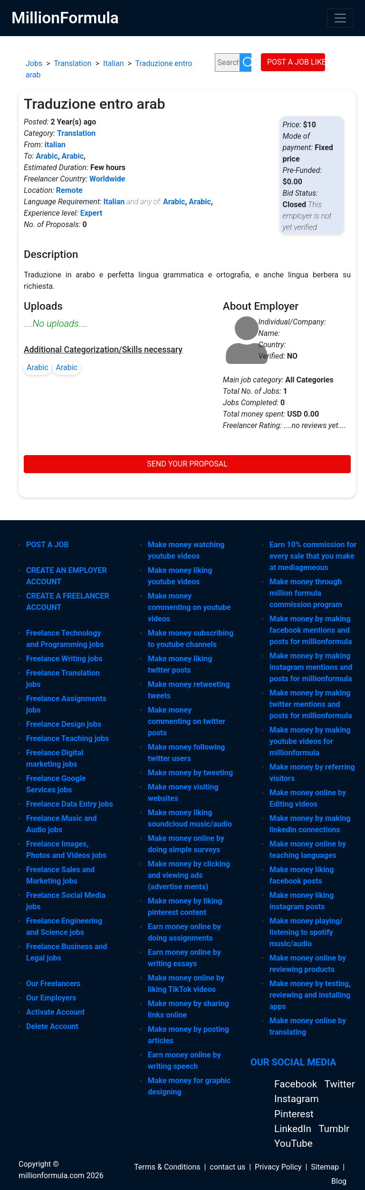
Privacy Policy (278, 1166)
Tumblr (333, 1128)
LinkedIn (294, 1128)
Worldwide (107, 178)
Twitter (339, 1084)
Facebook (296, 1084)
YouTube (293, 1143)
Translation (73, 63)
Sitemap (325, 1166)
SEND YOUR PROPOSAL (187, 463)
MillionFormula (65, 18)
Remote (69, 190)
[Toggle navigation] (340, 18)
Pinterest (294, 1114)
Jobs (34, 63)
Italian (113, 63)
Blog (338, 1181)
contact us (227, 1166)
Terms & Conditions (167, 1166)
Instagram (296, 1098)
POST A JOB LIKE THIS (296, 62)
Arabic (47, 156)
